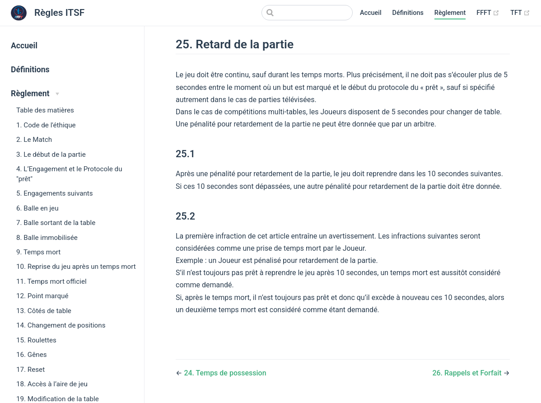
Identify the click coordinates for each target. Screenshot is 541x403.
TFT (520, 13)
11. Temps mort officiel (51, 281)
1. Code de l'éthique (46, 125)
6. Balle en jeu (37, 208)
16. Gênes (31, 355)
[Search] (307, 12)
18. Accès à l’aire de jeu (52, 384)
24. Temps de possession (225, 373)
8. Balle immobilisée (47, 238)
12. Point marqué (42, 296)
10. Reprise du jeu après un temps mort (76, 266)
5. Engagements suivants (54, 193)
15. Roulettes (36, 340)
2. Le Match (34, 140)
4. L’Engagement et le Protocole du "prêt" (69, 174)
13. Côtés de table (43, 311)
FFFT (487, 13)
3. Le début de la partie (51, 154)
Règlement (450, 13)
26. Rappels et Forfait (467, 373)
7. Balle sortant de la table (55, 223)
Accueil (371, 13)
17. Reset (30, 370)
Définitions (408, 13)
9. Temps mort (38, 252)
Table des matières (45, 110)
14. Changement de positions (60, 325)
